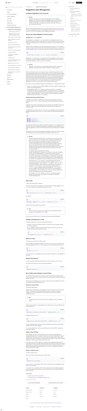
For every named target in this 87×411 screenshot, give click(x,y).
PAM (42, 217)
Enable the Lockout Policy (75, 27)
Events (41, 396)
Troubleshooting (11, 57)
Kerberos (35, 217)
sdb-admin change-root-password (33, 47)
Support (8, 81)
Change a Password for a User (75, 20)
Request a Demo (29, 394)
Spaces (41, 394)
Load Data (9, 18)
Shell (27, 52)
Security (9, 77)
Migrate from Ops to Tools (13, 63)
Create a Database (11, 16)
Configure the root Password (76, 14)
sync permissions (30, 366)
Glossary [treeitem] (9, 83)
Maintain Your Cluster (12, 42)
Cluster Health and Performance (14, 37)
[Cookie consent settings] (1, 410)
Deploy (8, 12)
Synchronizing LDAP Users (14, 31)
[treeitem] (13, 10)
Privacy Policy (49, 405)
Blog (54, 394)
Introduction (9, 9)
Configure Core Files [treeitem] (12, 52)
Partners (55, 398)
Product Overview (29, 392)
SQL (27, 191)
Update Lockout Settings (75, 29)
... (34, 6)
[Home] (7, 3)
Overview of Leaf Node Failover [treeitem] (14, 50)
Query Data (9, 20)
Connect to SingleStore (12, 14)
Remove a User (72, 21)
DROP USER (38, 242)
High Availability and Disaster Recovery (14, 40)
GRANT (36, 184)
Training (41, 398)
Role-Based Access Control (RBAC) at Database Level (39, 379)
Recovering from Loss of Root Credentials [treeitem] (14, 72)
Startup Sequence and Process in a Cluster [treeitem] (14, 47)
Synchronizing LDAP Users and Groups (36, 378)
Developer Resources (11, 25)
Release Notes (10, 79)
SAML (38, 217)
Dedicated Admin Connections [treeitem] (14, 69)
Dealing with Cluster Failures (14, 44)
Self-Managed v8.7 (29, 6)
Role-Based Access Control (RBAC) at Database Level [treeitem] (14, 34)
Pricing (27, 396)
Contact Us (56, 392)
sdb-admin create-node (47, 41)
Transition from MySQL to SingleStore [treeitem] (13, 55)
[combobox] (70, 3)
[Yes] (70, 36)
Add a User (72, 18)
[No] (72, 36)
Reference (9, 75)
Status (27, 400)
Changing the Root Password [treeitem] (14, 67)
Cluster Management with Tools (14, 65)
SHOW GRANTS (48, 265)
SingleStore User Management (14, 29)
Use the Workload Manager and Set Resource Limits (14, 60)
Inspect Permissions (73, 23)
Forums (41, 392)
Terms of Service (56, 405)
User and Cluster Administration (13, 27)
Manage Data (10, 23)
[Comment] (75, 36)
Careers (55, 396)
